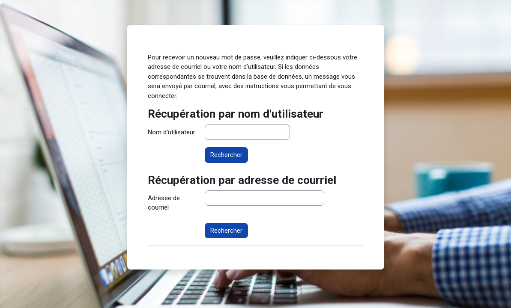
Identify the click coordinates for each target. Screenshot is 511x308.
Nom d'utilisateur (171, 132)
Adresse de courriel (164, 203)
